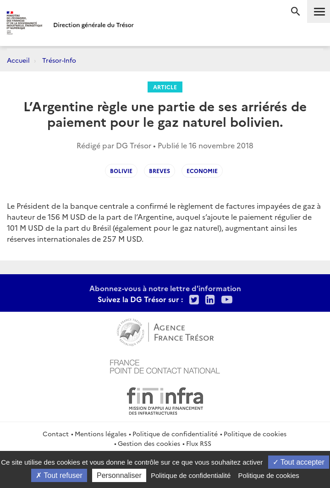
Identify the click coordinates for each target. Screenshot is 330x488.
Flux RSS (198, 443)
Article (165, 87)
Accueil (18, 60)
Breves (159, 170)
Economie (202, 170)
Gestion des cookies (149, 443)
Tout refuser (59, 475)
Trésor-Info (59, 60)
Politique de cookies (255, 433)
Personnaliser (119, 475)
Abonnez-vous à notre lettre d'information (165, 288)
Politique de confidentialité (175, 433)
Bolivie (121, 170)
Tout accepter (298, 462)
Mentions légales (100, 433)
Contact (56, 433)
